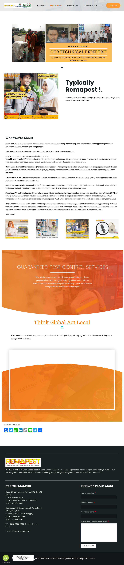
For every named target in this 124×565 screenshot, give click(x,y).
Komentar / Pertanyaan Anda (95, 521)
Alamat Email (88, 502)
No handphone (88, 512)
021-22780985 (17, 519)
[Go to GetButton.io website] (6, 562)
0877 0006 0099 (17, 524)
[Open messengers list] (6, 558)
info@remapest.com (21, 531)
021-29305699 (17, 503)
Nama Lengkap (88, 493)
